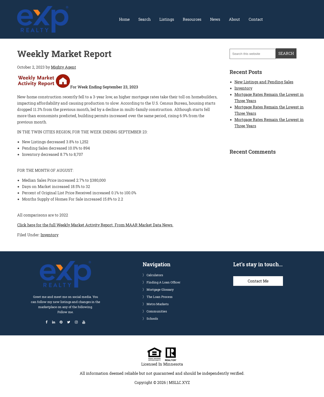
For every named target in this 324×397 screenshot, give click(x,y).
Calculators (155, 275)
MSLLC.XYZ (179, 382)
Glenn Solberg (42, 9)
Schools (152, 318)
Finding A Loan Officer (163, 282)
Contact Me (258, 280)
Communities (157, 311)
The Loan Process (159, 297)
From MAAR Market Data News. (143, 224)
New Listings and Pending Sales (263, 81)
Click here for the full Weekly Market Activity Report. (65, 224)
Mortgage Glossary (160, 289)
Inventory (49, 234)
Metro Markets (158, 304)
